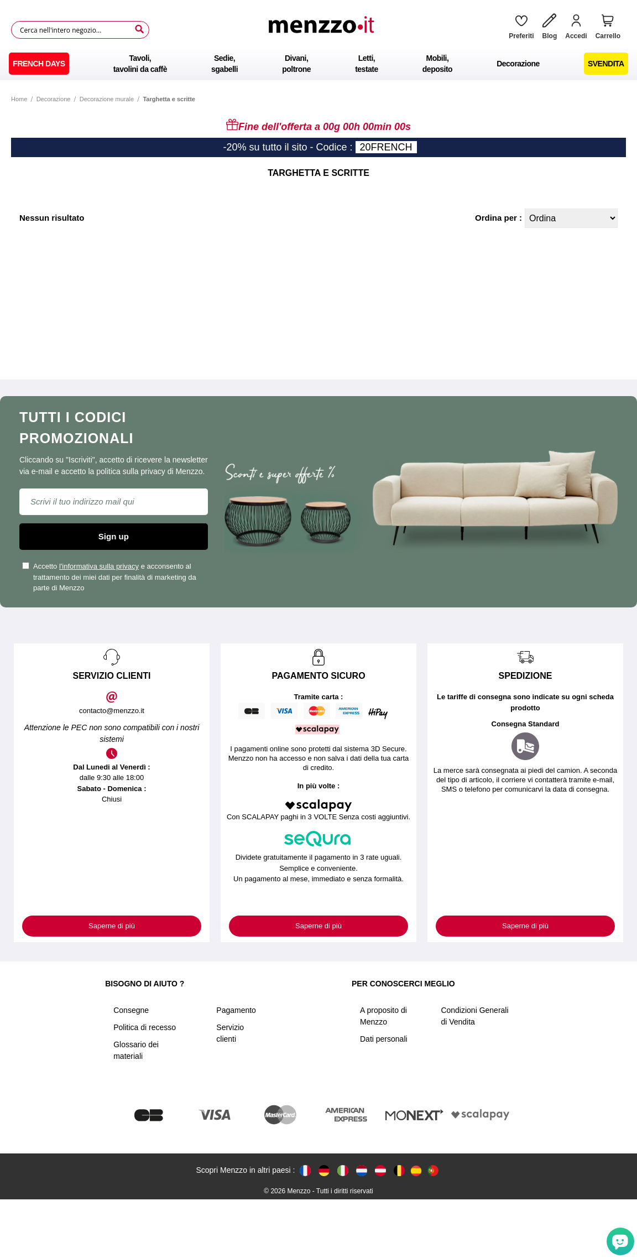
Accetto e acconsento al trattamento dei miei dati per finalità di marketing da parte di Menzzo (109, 577)
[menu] (318, 63)
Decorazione (53, 99)
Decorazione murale (107, 99)
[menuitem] (39, 64)
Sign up (113, 536)
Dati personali (384, 1039)
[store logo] (325, 30)
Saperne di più (111, 926)
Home (19, 99)
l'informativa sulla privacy (99, 566)
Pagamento (236, 1010)
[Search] (139, 29)
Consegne (131, 1010)
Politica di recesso (144, 1027)
